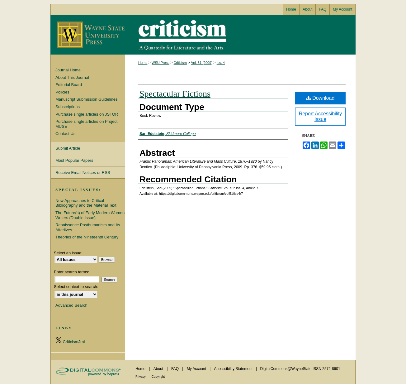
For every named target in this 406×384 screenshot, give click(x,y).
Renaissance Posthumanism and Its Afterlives (87, 227)
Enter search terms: (71, 272)
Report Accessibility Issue (320, 116)
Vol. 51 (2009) (201, 63)
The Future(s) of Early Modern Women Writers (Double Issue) (90, 215)
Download (320, 98)
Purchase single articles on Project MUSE (86, 124)
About (158, 369)
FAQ (175, 369)
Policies (62, 92)
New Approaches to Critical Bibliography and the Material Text (85, 203)
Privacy (141, 376)
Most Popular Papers (74, 160)
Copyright (158, 376)
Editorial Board (68, 84)
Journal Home (68, 70)
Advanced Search (71, 305)
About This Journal (72, 77)
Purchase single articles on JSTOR (86, 114)
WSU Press (160, 63)
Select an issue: (68, 253)
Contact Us (65, 133)
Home (142, 63)
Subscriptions (67, 106)
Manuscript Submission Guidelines (86, 99)
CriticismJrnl (70, 340)
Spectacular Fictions (174, 93)
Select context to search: (76, 286)
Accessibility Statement (234, 369)
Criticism (203, 35)
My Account (197, 369)
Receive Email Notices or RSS (82, 172)
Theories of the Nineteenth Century (86, 237)
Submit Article (67, 148)
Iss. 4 (221, 63)
